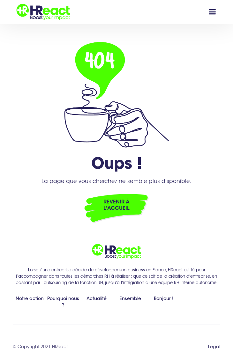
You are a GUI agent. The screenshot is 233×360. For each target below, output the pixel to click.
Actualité (96, 299)
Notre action (30, 299)
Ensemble (130, 299)
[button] (212, 12)
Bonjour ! (163, 299)
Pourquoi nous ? (63, 302)
